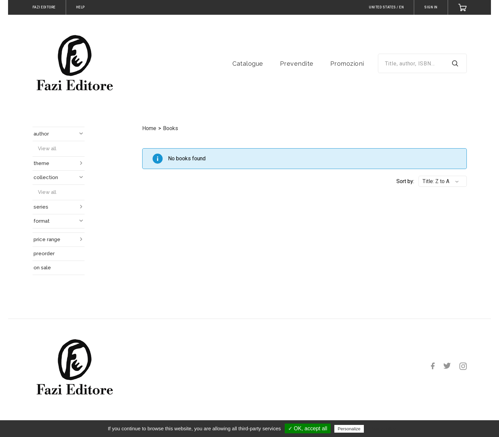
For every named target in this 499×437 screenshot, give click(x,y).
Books (170, 128)
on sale (42, 268)
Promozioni (347, 63)
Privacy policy (381, 428)
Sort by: (405, 181)
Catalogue (247, 63)
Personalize (349, 428)
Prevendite (297, 63)
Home (149, 128)
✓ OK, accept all (307, 428)
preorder (44, 254)
